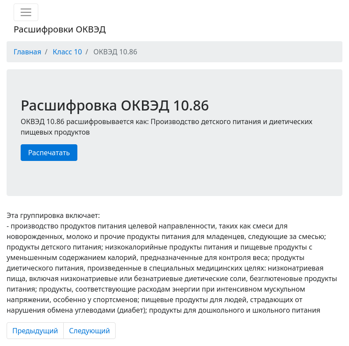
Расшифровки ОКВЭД (59, 29)
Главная (27, 52)
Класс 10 (67, 52)
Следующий (89, 330)
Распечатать (49, 152)
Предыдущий (35, 330)
